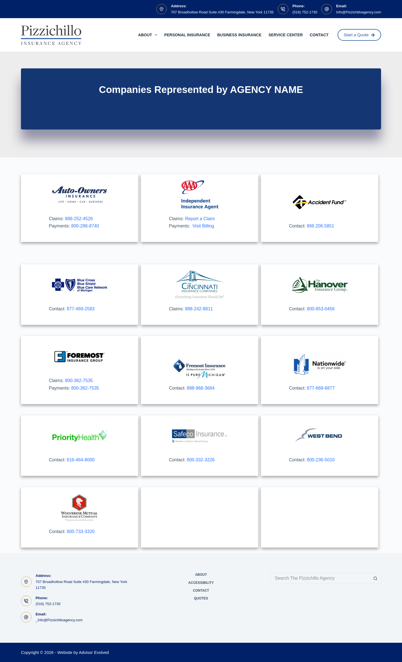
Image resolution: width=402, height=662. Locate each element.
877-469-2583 (81, 308)
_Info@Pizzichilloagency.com (59, 620)
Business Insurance (239, 35)
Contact (319, 35)
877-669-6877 (321, 388)
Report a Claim (200, 218)
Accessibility (201, 583)
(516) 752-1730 (305, 12)
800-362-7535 (79, 380)
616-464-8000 (81, 459)
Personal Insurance (187, 35)
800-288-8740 (85, 226)
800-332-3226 (201, 459)
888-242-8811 (199, 308)
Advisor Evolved (94, 652)
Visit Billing (203, 226)
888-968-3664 (201, 388)
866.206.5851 (320, 226)
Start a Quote (359, 34)
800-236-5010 (321, 459)
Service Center (286, 35)
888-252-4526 (79, 218)
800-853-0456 (321, 308)
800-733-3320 (81, 531)
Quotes (201, 598)
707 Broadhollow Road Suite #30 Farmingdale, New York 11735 (222, 12)
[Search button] (375, 578)
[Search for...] (320, 578)
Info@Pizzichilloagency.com (358, 12)
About (149, 35)
